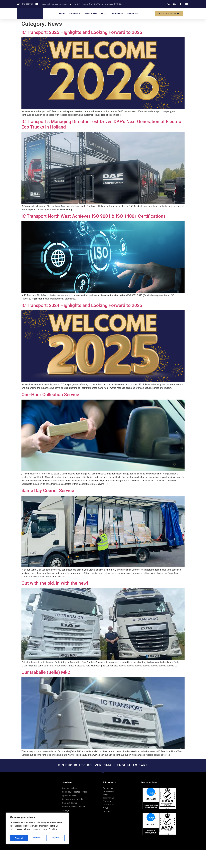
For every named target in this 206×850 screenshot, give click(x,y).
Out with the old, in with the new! (54, 583)
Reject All (37, 838)
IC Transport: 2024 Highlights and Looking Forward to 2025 (81, 305)
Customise (19, 838)
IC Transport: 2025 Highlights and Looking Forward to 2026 (81, 32)
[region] (37, 829)
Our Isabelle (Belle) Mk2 (45, 672)
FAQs (103, 13)
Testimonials (116, 13)
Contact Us (132, 13)
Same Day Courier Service (47, 490)
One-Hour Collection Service (50, 394)
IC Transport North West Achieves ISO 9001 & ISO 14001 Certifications (93, 216)
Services (74, 13)
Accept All (56, 838)
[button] (168, 4)
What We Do (91, 13)
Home (62, 13)
